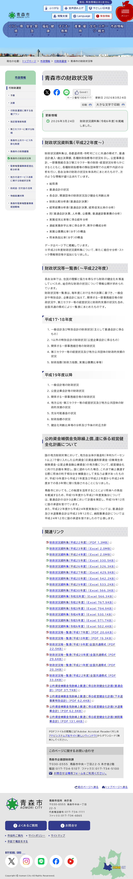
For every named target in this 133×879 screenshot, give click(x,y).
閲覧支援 (63, 16)
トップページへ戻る (116, 787)
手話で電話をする (17, 841)
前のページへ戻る (88, 787)
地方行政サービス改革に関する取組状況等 (21, 179)
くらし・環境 (16, 28)
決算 (12, 103)
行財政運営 (60, 61)
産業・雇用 (80, 28)
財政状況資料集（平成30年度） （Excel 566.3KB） (83, 590)
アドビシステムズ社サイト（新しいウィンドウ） (73, 735)
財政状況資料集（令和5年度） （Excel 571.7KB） (82, 620)
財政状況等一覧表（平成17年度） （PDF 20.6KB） (82, 632)
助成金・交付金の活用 (21, 188)
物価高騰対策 (17, 196)
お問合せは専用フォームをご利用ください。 (80, 773)
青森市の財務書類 (19, 151)
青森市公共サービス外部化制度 (21, 142)
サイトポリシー (37, 836)
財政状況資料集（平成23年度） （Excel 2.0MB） (81, 548)
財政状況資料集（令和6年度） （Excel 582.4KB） (82, 626)
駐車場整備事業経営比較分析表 (21, 168)
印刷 (84, 105)
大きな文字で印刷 (108, 104)
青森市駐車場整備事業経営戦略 (21, 205)
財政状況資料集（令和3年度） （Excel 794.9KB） (82, 608)
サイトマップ (58, 836)
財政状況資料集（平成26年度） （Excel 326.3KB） (83, 566)
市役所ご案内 (15, 836)
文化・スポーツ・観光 (99, 28)
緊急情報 (105, 16)
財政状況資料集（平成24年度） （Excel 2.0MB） (81, 554)
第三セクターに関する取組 (22, 131)
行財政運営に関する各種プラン (21, 112)
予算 (12, 95)
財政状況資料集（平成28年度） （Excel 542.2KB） (83, 578)
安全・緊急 (32, 28)
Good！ (84, 92)
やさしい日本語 (101, 8)
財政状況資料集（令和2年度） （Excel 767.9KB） (82, 602)
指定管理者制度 (18, 122)
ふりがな (54, 8)
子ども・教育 (64, 28)
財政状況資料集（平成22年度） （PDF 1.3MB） (80, 542)
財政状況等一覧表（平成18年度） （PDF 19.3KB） (82, 638)
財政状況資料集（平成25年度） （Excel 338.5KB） (83, 560)
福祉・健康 (48, 28)
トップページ (29, 61)
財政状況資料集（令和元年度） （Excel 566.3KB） (82, 596)
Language (83, 16)
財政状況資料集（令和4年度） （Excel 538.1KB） (82, 614)
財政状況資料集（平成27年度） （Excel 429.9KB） (83, 572)
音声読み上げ (76, 8)
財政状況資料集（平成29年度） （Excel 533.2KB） (83, 584)
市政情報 (117, 26)
